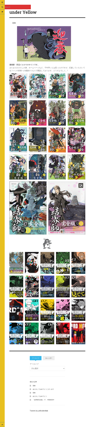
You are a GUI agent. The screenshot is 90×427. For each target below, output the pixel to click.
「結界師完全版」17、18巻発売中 (43, 400)
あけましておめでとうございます (43, 389)
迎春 (14, 23)
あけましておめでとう (40, 396)
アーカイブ (35, 358)
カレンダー (48, 358)
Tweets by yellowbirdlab (39, 411)
